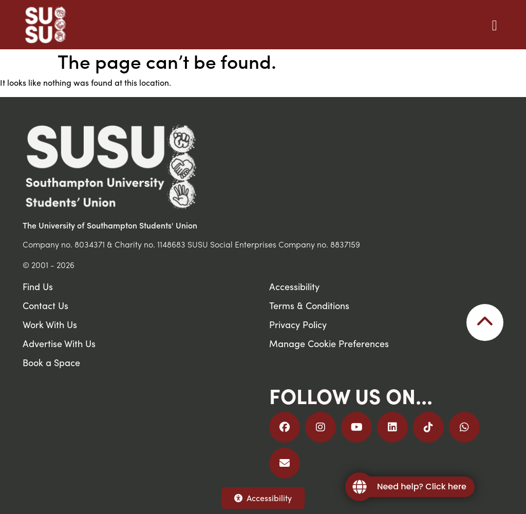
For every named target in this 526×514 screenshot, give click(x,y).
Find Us (38, 286)
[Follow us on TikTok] (428, 427)
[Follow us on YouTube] (356, 427)
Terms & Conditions (309, 305)
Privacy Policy (298, 324)
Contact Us (45, 305)
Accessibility (263, 498)
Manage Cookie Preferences (329, 343)
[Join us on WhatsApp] (464, 427)
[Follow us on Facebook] (284, 427)
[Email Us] (284, 463)
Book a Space (51, 362)
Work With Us (50, 324)
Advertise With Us (59, 343)
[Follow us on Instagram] (320, 427)
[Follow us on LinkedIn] (392, 427)
